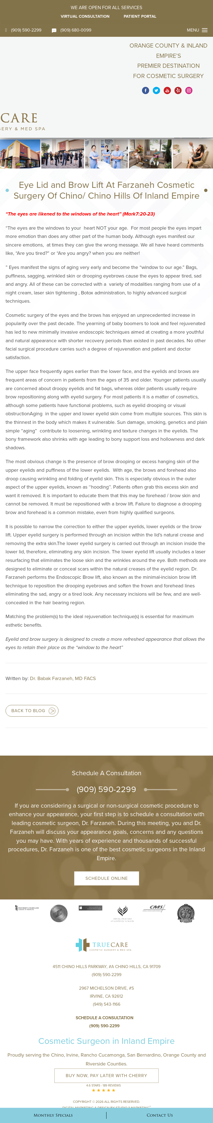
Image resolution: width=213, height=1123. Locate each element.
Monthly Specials (53, 1115)
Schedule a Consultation (104, 987)
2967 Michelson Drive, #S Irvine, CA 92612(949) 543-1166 (106, 965)
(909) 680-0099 (72, 30)
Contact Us (160, 1115)
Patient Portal (142, 16)
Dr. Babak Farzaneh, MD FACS (63, 644)
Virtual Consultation (84, 16)
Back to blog (28, 677)
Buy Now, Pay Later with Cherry (106, 1044)
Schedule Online (106, 844)
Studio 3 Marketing (133, 1075)
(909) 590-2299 (24, 30)
